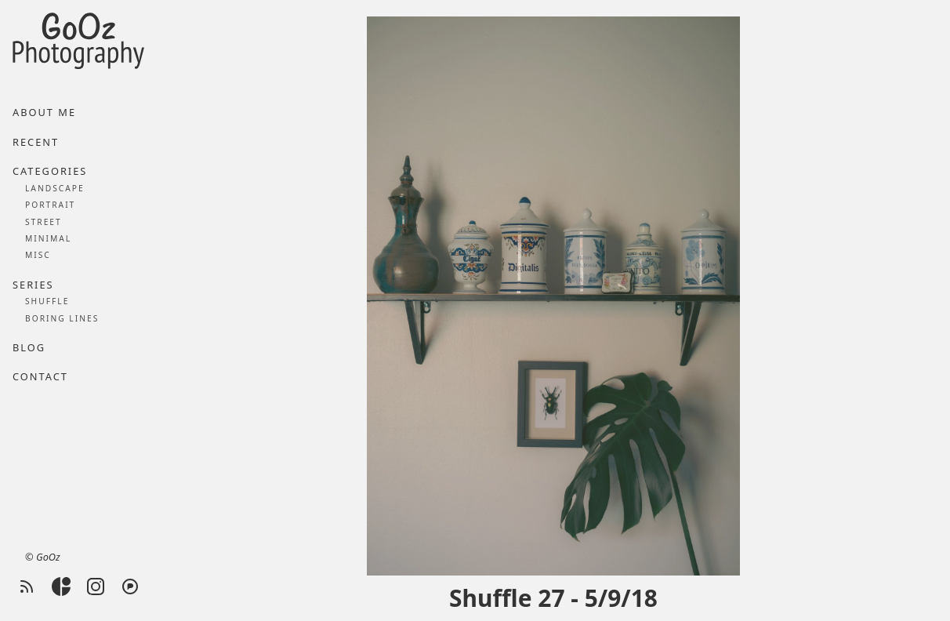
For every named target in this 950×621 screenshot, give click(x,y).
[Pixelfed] (130, 586)
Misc (38, 254)
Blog (29, 347)
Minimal (48, 238)
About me (44, 112)
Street (43, 221)
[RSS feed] (26, 586)
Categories (50, 171)
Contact (40, 376)
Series (33, 285)
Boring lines (62, 318)
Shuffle (47, 301)
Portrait (50, 204)
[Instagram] (95, 586)
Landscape (55, 188)
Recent (36, 142)
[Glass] (61, 586)
